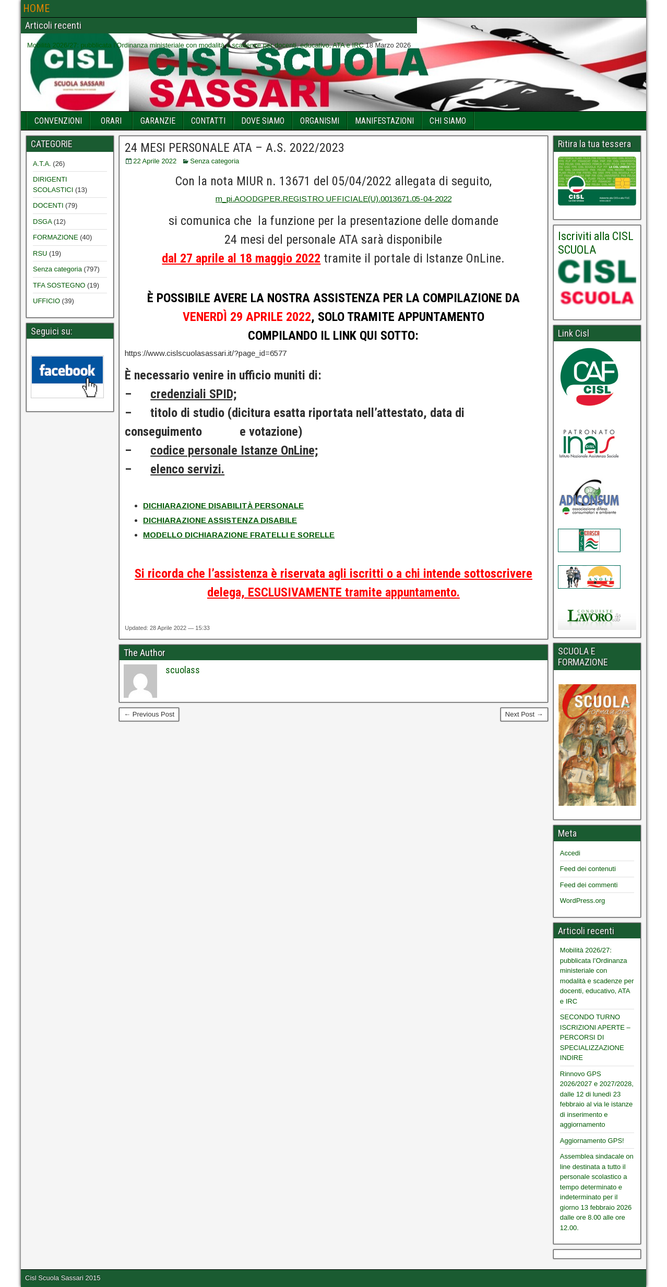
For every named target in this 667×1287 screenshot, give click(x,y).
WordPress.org (582, 900)
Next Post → (524, 714)
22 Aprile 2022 (154, 161)
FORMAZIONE (55, 237)
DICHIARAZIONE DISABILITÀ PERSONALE (223, 505)
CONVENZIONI (58, 121)
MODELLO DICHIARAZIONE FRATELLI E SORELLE (239, 534)
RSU (40, 253)
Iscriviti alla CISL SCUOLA (596, 243)
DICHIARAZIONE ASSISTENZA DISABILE (220, 520)
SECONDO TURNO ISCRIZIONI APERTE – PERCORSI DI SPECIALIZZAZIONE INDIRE (595, 1037)
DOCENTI (48, 205)
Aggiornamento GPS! (592, 1141)
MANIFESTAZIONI (384, 121)
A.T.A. (42, 164)
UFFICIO (46, 301)
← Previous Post (149, 714)
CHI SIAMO (448, 121)
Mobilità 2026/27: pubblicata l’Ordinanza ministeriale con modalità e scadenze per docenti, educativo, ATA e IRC (195, 45)
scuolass (182, 669)
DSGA (42, 221)
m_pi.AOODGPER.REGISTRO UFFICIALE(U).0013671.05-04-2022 (333, 198)
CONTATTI (208, 121)
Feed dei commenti (589, 885)
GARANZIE (157, 121)
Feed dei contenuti (588, 869)
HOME (36, 8)
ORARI (111, 121)
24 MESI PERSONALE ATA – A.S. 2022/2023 (234, 147)
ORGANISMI (319, 121)
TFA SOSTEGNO (59, 285)
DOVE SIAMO (262, 121)
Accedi (570, 853)
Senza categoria (214, 161)
